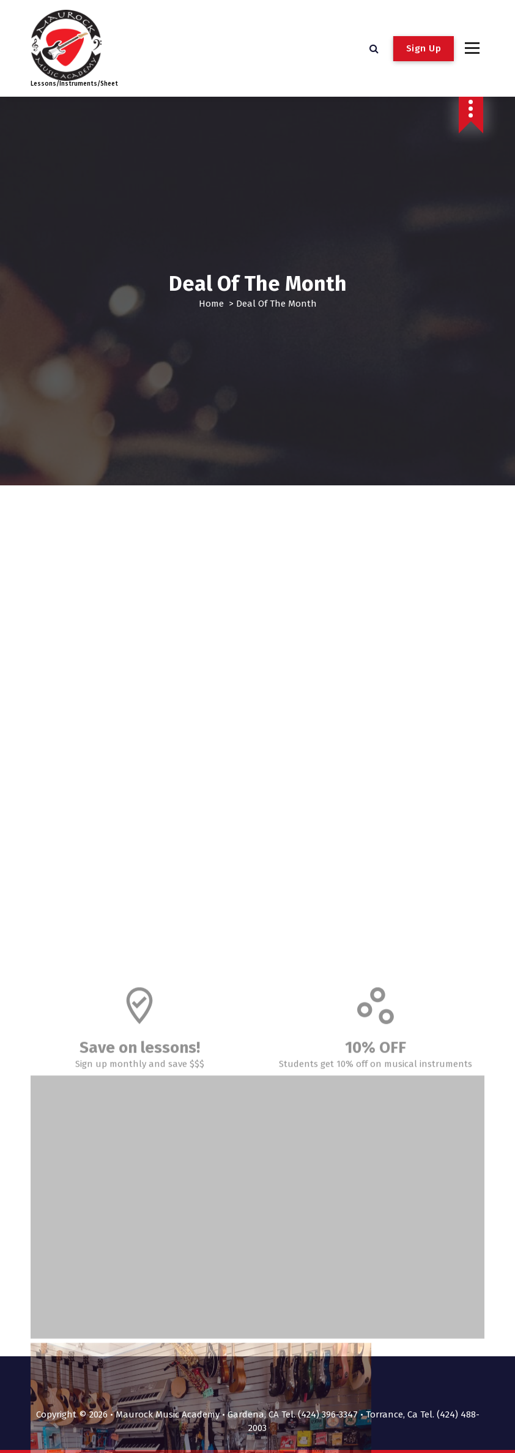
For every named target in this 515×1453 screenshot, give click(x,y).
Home (211, 303)
